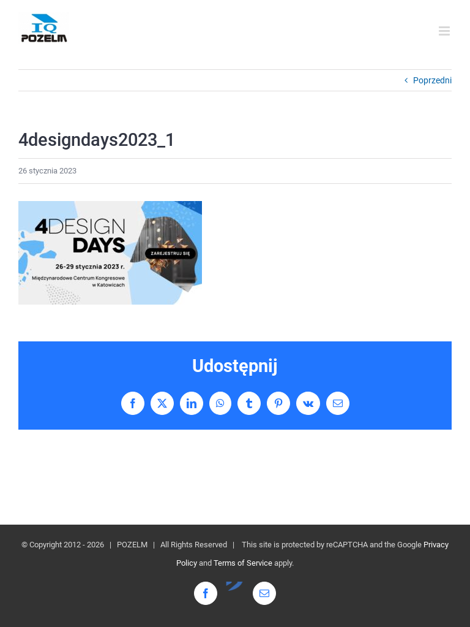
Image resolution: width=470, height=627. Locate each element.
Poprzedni (432, 80)
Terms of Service (243, 563)
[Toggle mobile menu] (445, 31)
